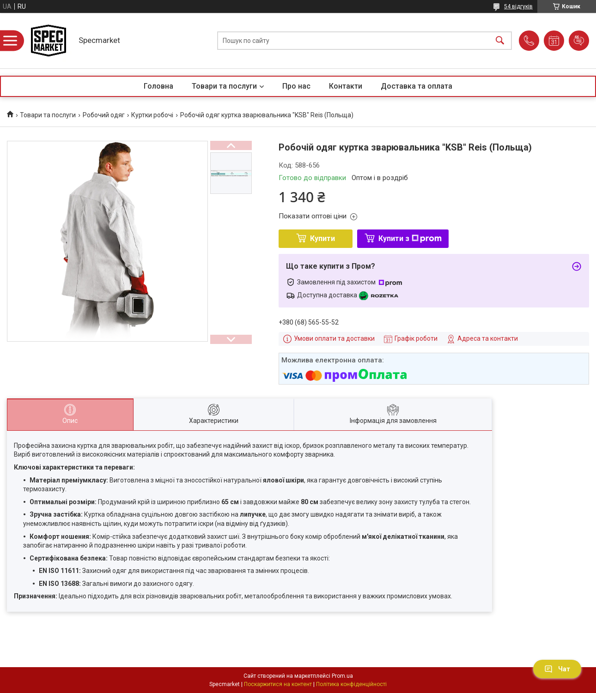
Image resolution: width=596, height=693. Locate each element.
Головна (158, 86)
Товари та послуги (224, 86)
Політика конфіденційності (351, 684)
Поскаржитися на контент (278, 684)
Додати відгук (579, 40)
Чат (557, 669)
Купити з (410, 238)
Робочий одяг (104, 115)
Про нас (296, 86)
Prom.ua (342, 676)
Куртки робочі (152, 115)
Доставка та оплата (416, 86)
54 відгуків (518, 6)
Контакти (345, 86)
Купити (322, 238)
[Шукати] (500, 40)
